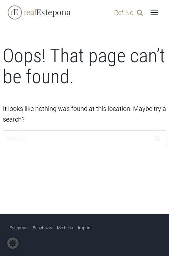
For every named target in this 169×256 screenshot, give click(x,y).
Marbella (65, 227)
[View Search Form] (127, 12)
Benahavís (42, 227)
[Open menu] (154, 12)
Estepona (18, 227)
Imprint (85, 227)
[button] (13, 243)
